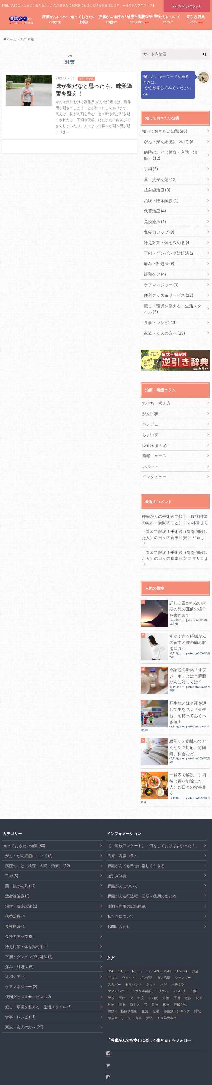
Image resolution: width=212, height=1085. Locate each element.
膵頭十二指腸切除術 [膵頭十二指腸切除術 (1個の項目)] (122, 976)
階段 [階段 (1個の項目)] (197, 976)
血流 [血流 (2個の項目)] (145, 976)
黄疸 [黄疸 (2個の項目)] (149, 983)
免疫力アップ (158, 227)
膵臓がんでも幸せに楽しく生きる (136, 830)
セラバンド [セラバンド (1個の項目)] (133, 949)
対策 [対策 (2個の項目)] (165, 963)
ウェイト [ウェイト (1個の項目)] (128, 942)
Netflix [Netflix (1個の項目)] (137, 936)
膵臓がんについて (122, 850)
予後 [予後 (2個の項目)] (111, 963)
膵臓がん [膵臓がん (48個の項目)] (180, 969)
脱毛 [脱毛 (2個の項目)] (165, 969)
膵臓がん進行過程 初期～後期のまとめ (141, 860)
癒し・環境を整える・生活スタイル (174, 301)
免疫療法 (154, 217)
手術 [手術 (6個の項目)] (177, 963)
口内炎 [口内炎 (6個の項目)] (153, 963)
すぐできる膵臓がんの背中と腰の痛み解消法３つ (188, 616)
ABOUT (168, 19)
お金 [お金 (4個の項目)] (195, 936)
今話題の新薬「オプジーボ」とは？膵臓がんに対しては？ (188, 649)
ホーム (7, 1071)
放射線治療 (156, 187)
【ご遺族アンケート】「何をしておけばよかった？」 (153, 810)
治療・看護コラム (122, 820)
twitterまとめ (154, 434)
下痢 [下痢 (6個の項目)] (193, 956)
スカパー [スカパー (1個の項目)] (114, 949)
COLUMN (140, 19)
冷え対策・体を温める (165, 237)
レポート (149, 454)
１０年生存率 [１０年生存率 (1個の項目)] (167, 983)
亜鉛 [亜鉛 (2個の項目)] (122, 963)
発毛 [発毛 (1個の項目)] (122, 969)
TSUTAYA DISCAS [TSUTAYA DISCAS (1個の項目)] (158, 936)
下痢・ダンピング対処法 (167, 247)
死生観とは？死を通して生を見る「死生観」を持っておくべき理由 (188, 683)
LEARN (83, 19)
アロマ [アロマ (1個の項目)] (113, 942)
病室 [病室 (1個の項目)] (111, 969)
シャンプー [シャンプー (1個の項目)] (183, 942)
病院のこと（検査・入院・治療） (172, 153)
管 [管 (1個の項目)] (145, 969)
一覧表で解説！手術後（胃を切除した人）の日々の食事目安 (188, 750)
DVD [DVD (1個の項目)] (111, 936)
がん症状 (149, 404)
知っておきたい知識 (163, 130)
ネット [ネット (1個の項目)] (151, 949)
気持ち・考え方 (155, 393)
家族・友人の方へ (163, 324)
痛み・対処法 (158, 257)
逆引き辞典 (116, 840)
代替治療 (154, 207)
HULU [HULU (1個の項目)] (123, 936)
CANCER (55, 19)
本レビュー (151, 414)
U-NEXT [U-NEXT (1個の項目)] (181, 936)
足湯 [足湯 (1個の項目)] (156, 976)
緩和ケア (154, 268)
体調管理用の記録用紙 (126, 871)
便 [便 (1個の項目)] (131, 963)
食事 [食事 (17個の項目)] (138, 983)
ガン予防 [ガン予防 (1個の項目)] (146, 942)
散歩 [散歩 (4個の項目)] (188, 963)
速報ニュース (153, 444)
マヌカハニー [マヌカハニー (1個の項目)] (117, 956)
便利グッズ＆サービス (167, 288)
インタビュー (153, 464)
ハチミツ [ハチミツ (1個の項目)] (177, 949)
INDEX (196, 19)
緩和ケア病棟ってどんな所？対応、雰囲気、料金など (188, 716)
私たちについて (120, 881)
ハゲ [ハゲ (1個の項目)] (163, 949)
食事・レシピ (159, 314)
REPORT (111, 19)
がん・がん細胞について (167, 140)
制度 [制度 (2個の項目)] (140, 963)
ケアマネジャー (160, 278)
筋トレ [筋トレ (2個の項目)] (135, 969)
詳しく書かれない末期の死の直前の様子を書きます (188, 582)
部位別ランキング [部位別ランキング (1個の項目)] (177, 976)
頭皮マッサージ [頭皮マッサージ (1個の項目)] (119, 983)
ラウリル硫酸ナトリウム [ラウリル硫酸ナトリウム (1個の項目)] (150, 956)
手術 (150, 167)
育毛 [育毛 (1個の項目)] (155, 969)
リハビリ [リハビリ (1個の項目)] (178, 956)
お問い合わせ (187, 5)
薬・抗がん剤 (159, 177)
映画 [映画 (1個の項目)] (199, 963)
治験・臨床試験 (160, 197)
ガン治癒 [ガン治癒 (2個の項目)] (163, 942)
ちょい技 (149, 424)
